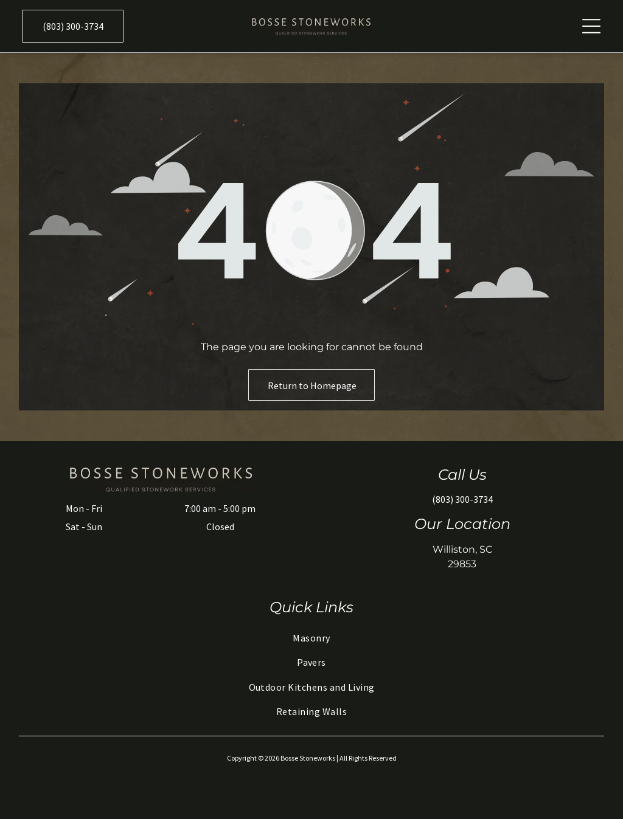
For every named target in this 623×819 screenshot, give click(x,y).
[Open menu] (591, 26)
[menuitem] (312, 638)
